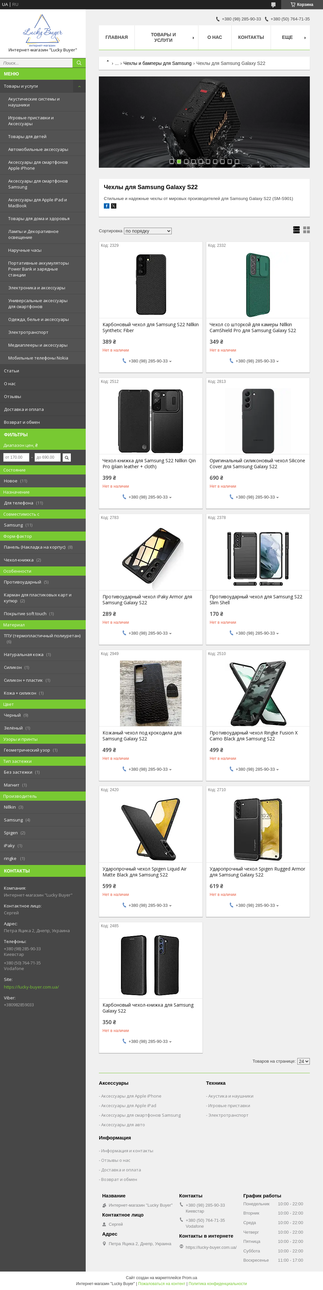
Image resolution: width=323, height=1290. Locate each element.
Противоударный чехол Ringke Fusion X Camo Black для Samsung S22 (254, 736)
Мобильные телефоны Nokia (38, 358)
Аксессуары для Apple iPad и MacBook (37, 203)
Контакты (251, 37)
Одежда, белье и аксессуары (38, 319)
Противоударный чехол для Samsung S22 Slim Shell (256, 600)
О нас (9, 384)
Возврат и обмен (22, 422)
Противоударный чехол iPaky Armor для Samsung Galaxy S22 (147, 600)
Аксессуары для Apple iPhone (131, 1096)
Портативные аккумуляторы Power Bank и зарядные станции (38, 269)
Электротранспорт (28, 332)
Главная (116, 37)
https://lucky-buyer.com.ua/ (31, 987)
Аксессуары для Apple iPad (128, 1105)
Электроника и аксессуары (36, 288)
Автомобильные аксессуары (38, 149)
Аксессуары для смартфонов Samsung (38, 184)
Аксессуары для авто (123, 1125)
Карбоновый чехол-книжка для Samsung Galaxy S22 (148, 1008)
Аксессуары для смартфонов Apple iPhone (38, 165)
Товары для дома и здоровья (39, 218)
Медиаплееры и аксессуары (38, 345)
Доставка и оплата (24, 409)
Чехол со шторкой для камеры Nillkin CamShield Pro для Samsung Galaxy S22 (253, 327)
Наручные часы (25, 250)
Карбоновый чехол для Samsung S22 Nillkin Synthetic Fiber (151, 327)
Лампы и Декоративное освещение (33, 234)
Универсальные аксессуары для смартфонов (38, 303)
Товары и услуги (21, 86)
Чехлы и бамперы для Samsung (158, 63)
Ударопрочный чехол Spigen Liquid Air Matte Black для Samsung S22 (145, 872)
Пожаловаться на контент (161, 1283)
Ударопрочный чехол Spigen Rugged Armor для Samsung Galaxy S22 (257, 872)
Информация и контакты (127, 1151)
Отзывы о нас (115, 1160)
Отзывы (12, 396)
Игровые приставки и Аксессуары (31, 121)
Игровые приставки (229, 1105)
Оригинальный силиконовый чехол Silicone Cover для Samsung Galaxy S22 (257, 464)
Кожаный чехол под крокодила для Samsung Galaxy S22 (142, 736)
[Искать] (79, 63)
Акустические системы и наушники (34, 102)
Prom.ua (189, 1278)
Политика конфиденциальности (218, 1283)
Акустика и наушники (230, 1096)
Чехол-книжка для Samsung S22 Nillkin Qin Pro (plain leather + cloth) (149, 464)
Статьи (11, 371)
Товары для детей (27, 136)
